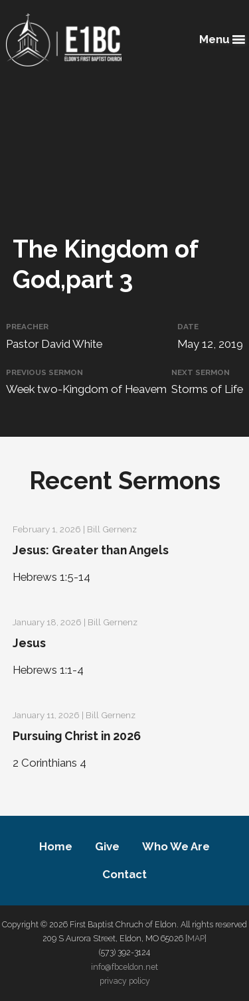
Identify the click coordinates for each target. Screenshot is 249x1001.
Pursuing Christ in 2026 (77, 736)
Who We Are (176, 846)
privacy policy (125, 981)
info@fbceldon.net (124, 967)
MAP (196, 938)
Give (107, 846)
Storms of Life (207, 389)
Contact (124, 874)
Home (55, 846)
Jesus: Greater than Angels (91, 550)
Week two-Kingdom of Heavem (86, 389)
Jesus (29, 643)
